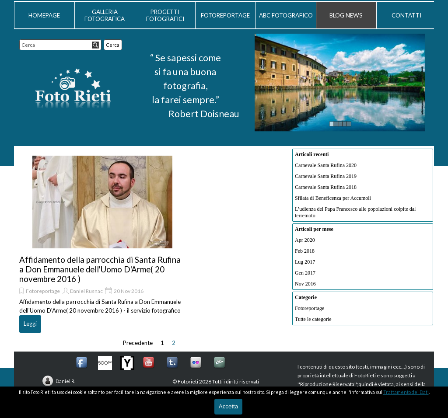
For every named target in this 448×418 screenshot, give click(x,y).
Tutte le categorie (313, 319)
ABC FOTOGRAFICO (286, 15)
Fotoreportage (43, 291)
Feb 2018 (305, 251)
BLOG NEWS (346, 15)
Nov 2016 (305, 284)
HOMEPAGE (44, 15)
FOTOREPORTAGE (225, 15)
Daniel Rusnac (86, 291)
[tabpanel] (185, 86)
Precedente (138, 342)
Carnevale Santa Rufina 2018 (326, 187)
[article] (102, 243)
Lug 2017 (305, 262)
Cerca (112, 45)
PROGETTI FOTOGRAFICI (165, 15)
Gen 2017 (305, 273)
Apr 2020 (305, 240)
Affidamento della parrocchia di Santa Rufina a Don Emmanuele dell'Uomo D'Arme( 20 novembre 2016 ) (100, 269)
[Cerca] (60, 44)
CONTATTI (406, 15)
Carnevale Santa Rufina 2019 (326, 176)
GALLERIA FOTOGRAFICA (104, 15)
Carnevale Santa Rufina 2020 (326, 165)
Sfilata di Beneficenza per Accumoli (333, 198)
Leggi (30, 323)
